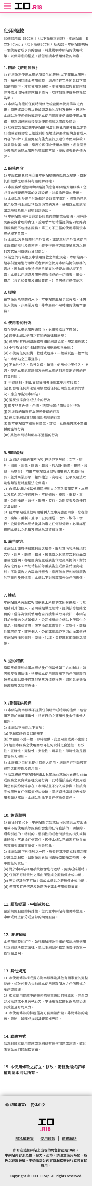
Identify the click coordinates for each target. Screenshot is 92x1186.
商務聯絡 (69, 1138)
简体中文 (38, 1104)
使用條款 (47, 1138)
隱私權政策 (24, 1138)
